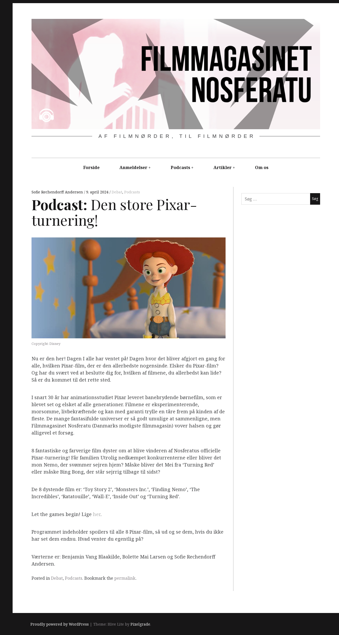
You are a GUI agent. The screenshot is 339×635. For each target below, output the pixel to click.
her (97, 514)
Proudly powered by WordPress (59, 624)
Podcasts (180, 167)
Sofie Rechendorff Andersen (58, 191)
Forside (91, 167)
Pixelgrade (140, 624)
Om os (261, 167)
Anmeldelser (133, 167)
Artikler (222, 167)
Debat (117, 191)
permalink (124, 578)
